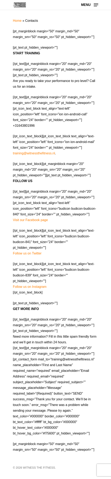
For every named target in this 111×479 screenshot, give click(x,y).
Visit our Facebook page (30, 220)
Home (17, 20)
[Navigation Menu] (89, 5)
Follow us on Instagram (29, 286)
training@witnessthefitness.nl (34, 153)
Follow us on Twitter (27, 253)
